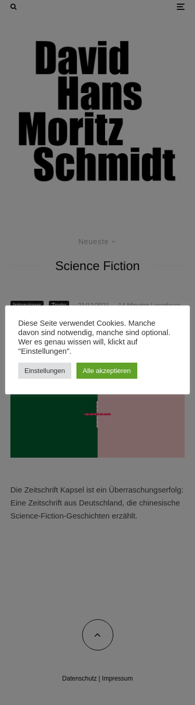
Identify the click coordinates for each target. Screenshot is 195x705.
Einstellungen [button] (44, 371)
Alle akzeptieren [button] (107, 371)
